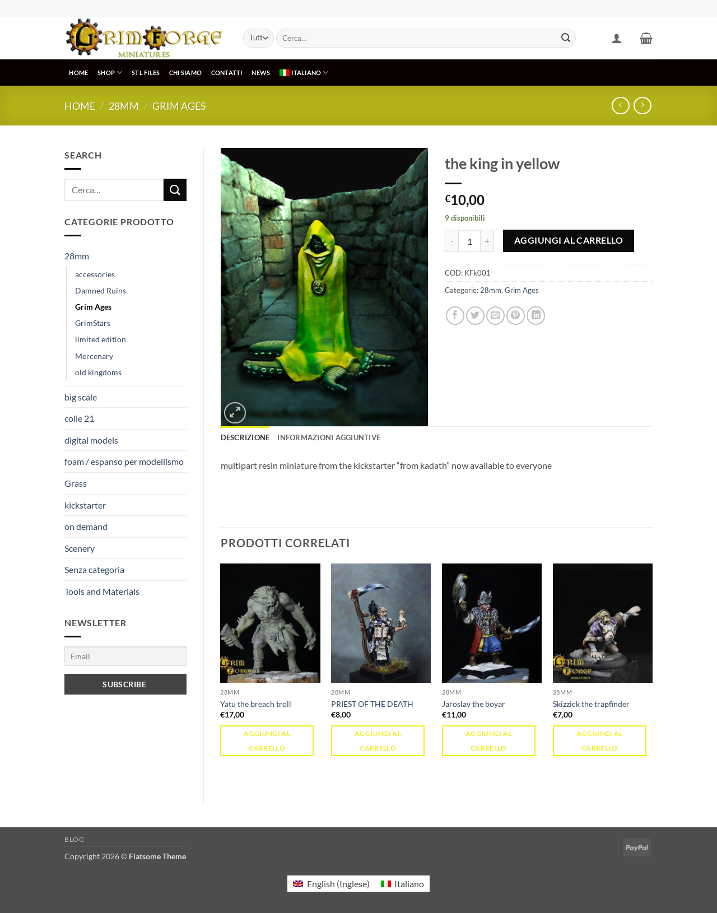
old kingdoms (98, 372)
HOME (78, 72)
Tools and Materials (101, 591)
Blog (74, 839)
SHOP (109, 72)
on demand (86, 526)
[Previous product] (642, 105)
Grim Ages (179, 106)
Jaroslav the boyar (473, 704)
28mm (124, 106)
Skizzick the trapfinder (591, 704)
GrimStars (92, 323)
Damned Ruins (100, 290)
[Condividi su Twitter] (475, 315)
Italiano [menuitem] (409, 883)
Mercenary (94, 356)
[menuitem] (304, 72)
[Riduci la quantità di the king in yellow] (451, 241)
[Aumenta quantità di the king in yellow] (487, 241)
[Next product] (620, 105)
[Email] (125, 656)
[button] (616, 38)
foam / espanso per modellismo (124, 461)
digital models (91, 440)
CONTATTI (227, 72)
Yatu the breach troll (255, 704)
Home (79, 106)
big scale (80, 397)
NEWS (261, 72)
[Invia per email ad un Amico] (495, 315)
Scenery (79, 548)
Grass (75, 483)
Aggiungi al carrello (568, 240)
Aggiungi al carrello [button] (267, 740)
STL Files (146, 72)
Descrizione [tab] (245, 437)
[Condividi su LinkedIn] (536, 315)
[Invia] (565, 38)
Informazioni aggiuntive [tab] (328, 437)
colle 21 (79, 418)
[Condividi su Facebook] (455, 315)
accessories (95, 274)
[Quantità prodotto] (469, 241)
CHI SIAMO (185, 72)
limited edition (100, 339)
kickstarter (85, 505)
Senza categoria (94, 569)
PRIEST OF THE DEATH (372, 704)
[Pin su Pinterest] (515, 315)
